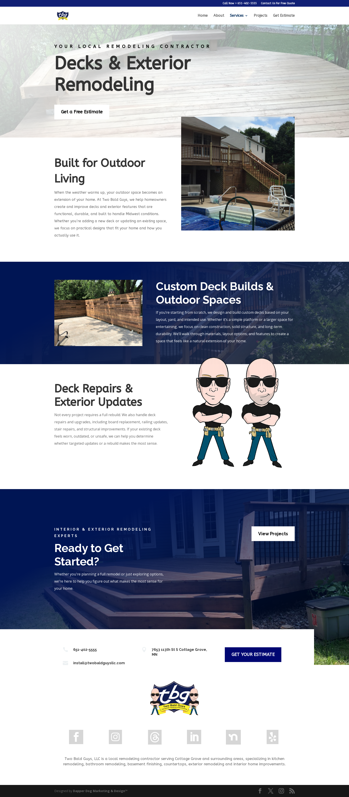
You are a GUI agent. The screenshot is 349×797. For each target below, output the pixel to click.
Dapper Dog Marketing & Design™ (100, 791)
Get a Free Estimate (82, 111)
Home (203, 16)
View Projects (273, 533)
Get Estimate (284, 16)
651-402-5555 (85, 650)
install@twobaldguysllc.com (99, 663)
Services (236, 16)
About (218, 16)
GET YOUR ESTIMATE (253, 654)
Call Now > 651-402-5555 (240, 3)
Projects (260, 16)
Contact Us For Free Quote (278, 3)
